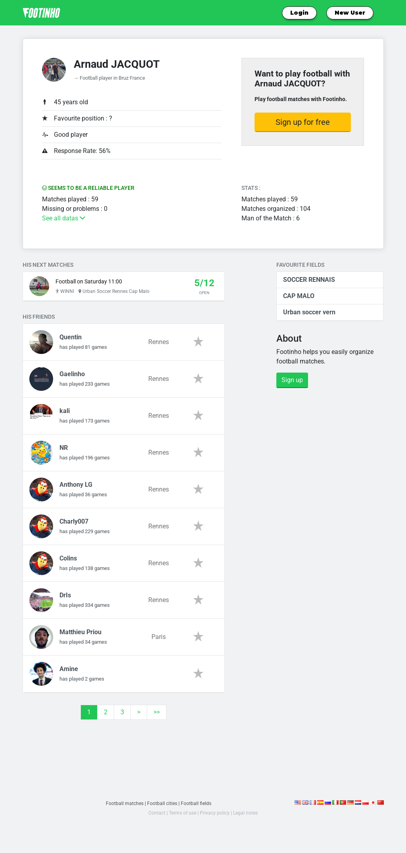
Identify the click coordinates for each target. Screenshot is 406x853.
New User (350, 12)
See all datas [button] (63, 218)
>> (156, 716)
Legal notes (247, 817)
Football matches (123, 807)
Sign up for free (303, 122)
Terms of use (182, 817)
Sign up (292, 380)
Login (299, 12)
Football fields (197, 807)
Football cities (162, 807)
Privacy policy (215, 817)
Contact (154, 817)
